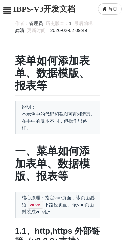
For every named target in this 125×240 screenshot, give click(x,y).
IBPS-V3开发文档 (44, 9)
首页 (109, 9)
